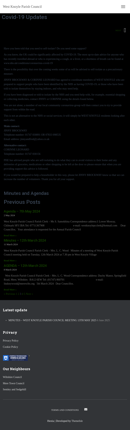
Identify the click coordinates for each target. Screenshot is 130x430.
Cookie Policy (10, 346)
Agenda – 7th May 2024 (22, 211)
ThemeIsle (77, 421)
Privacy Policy (10, 340)
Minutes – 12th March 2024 (25, 240)
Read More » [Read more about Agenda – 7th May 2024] (10, 235)
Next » (29, 293)
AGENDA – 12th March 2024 (25, 266)
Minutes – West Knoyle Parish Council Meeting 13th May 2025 (52, 320)
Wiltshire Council (12, 377)
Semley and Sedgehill (14, 389)
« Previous (9, 293)
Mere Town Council (13, 383)
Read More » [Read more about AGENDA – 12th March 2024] (10, 289)
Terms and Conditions (65, 410)
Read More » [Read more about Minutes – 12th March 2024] (10, 260)
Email (85, 409)
